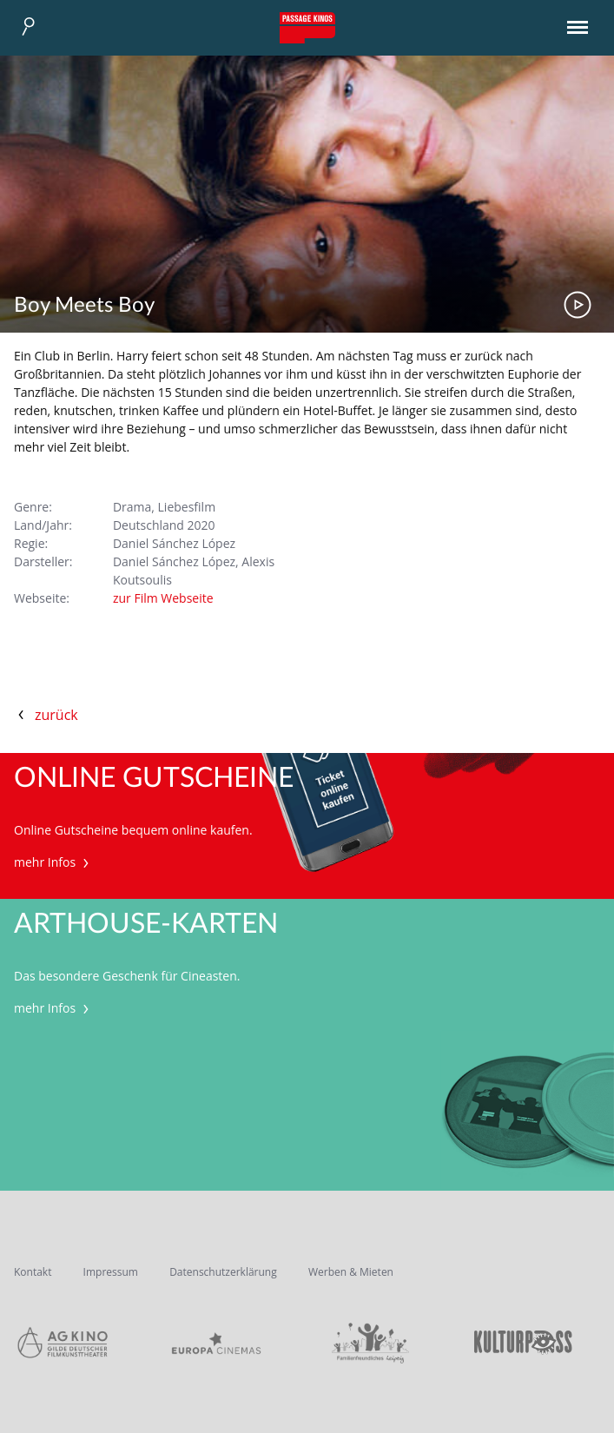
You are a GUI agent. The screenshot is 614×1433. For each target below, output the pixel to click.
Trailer (577, 305)
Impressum (110, 1272)
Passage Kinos (307, 28)
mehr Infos (53, 862)
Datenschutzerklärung (223, 1272)
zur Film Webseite (163, 598)
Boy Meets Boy (84, 305)
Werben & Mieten (350, 1272)
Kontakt (32, 1272)
